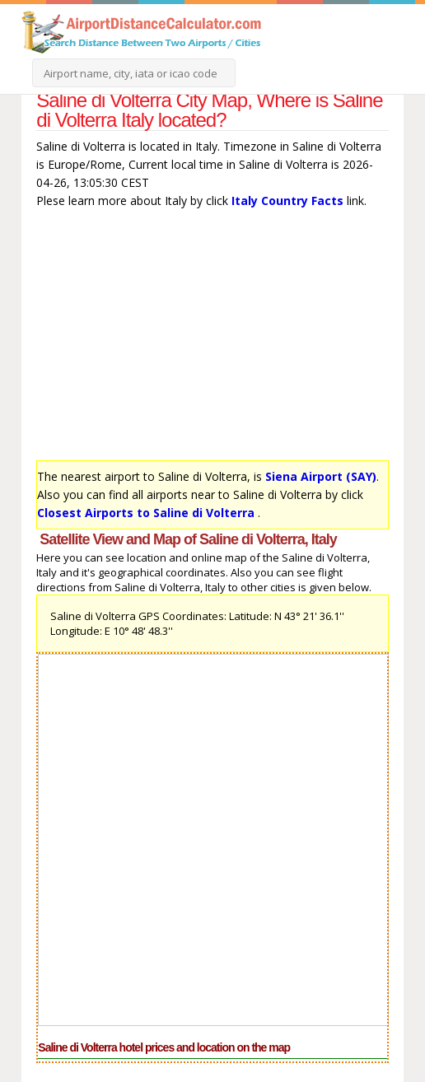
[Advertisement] (212, 338)
